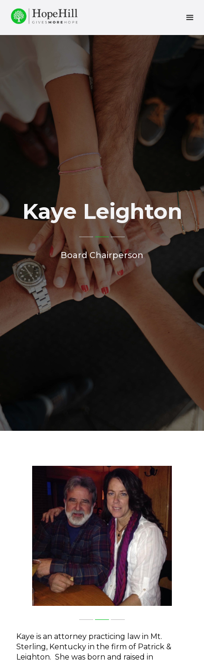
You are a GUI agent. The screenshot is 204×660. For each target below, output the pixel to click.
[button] (190, 18)
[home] (42, 14)
